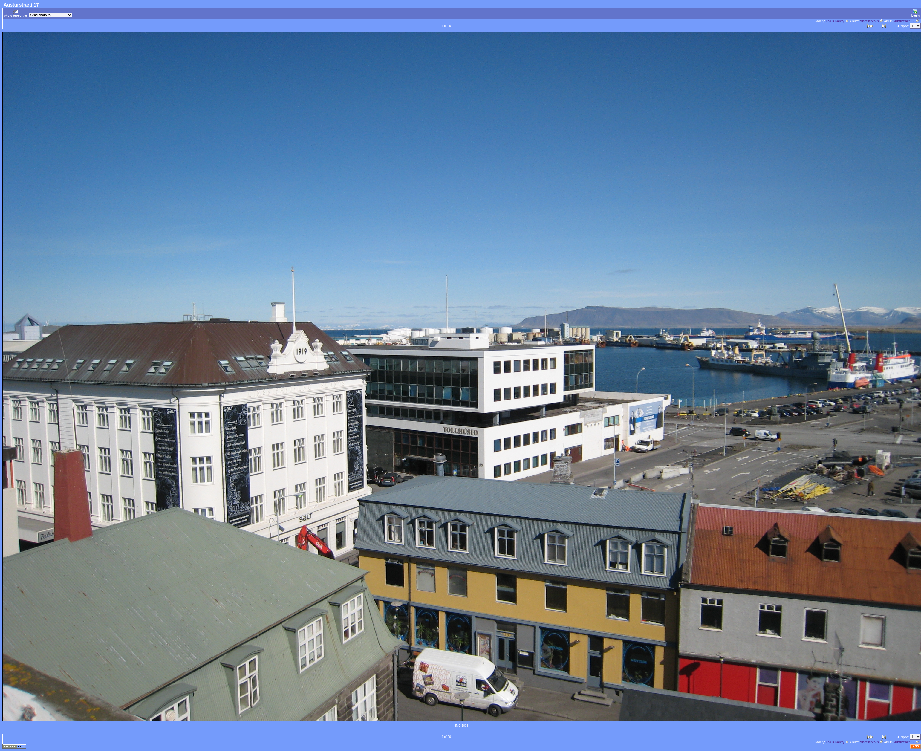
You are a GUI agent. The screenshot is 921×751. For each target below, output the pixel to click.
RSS (916, 746)
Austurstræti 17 (906, 21)
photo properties (15, 13)
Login (915, 13)
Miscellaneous (871, 21)
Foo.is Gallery (837, 21)
